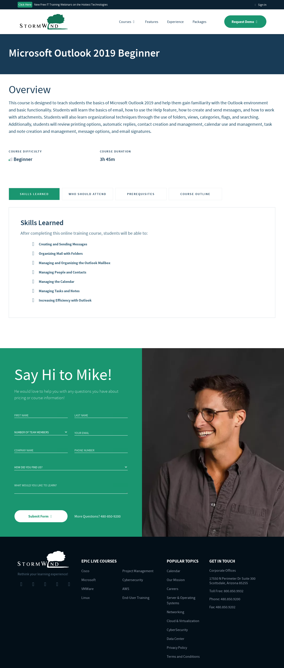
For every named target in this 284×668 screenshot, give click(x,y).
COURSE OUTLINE (195, 194)
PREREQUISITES (141, 194)
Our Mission (176, 580)
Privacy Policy (177, 647)
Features (151, 21)
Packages (199, 21)
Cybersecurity (132, 580)
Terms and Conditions (183, 656)
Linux (85, 597)
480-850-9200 (111, 516)
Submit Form (41, 516)
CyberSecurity (177, 629)
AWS (125, 588)
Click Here (25, 4)
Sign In (260, 4)
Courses (127, 21)
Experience (175, 21)
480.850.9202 (225, 607)
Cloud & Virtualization (183, 621)
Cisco (85, 571)
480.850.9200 (230, 599)
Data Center (175, 638)
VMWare (87, 588)
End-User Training (135, 597)
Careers (172, 588)
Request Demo (245, 21)
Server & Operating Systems (181, 600)
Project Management (137, 571)
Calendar (173, 571)
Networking (175, 612)
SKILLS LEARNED (34, 194)
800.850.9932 (233, 591)
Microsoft (88, 580)
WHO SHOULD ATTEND (87, 194)
